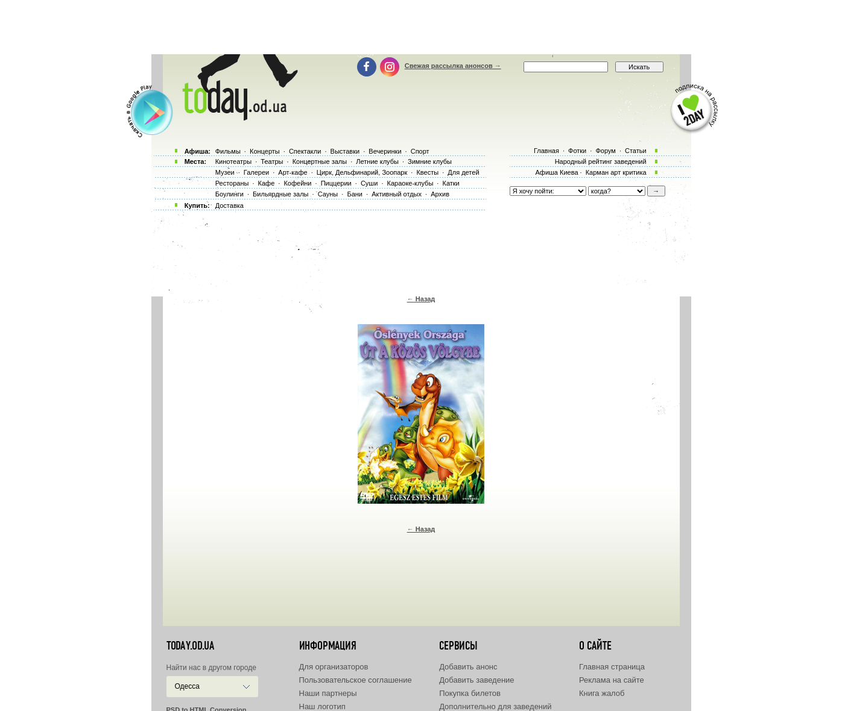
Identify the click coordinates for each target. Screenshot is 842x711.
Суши (369, 183)
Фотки (577, 150)
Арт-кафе (292, 172)
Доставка (229, 205)
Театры (272, 161)
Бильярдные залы (280, 194)
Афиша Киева (556, 172)
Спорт (420, 151)
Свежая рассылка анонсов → (453, 65)
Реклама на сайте (611, 679)
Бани (354, 194)
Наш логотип (322, 706)
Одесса (187, 686)
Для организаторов (334, 666)
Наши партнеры (328, 693)
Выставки (345, 151)
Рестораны (232, 183)
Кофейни (297, 183)
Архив (440, 194)
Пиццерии (336, 183)
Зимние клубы (430, 161)
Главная (546, 150)
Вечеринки (385, 151)
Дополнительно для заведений (495, 706)
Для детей (463, 172)
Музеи (225, 172)
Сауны (328, 194)
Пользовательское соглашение (355, 679)
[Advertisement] (421, 27)
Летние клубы (377, 161)
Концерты (265, 151)
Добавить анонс (468, 666)
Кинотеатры (233, 161)
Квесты (427, 172)
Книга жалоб (602, 693)
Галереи (256, 172)
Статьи (636, 150)
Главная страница (612, 666)
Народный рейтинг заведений (601, 161)
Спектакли (305, 151)
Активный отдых (397, 194)
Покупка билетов (470, 693)
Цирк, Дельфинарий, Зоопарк (362, 172)
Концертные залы (320, 161)
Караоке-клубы (410, 183)
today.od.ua (190, 646)
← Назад (421, 298)
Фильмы (228, 151)
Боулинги (229, 194)
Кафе (266, 183)
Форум (605, 150)
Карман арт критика (616, 172)
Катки (450, 183)
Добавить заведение (476, 679)
